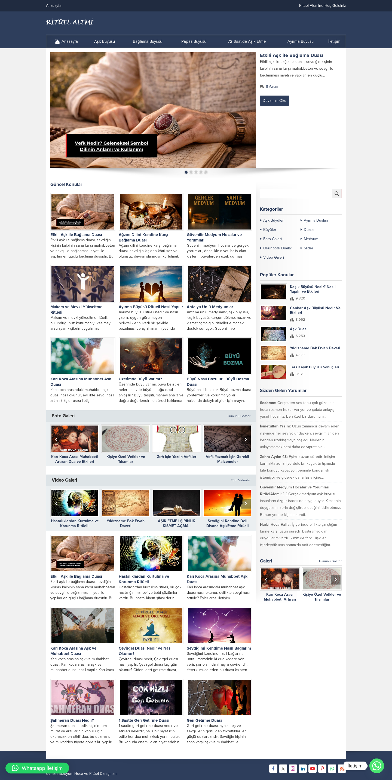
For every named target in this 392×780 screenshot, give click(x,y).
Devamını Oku (274, 100)
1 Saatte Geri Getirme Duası (144, 720)
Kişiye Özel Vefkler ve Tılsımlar (125, 459)
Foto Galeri (272, 239)
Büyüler (269, 229)
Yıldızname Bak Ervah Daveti (126, 523)
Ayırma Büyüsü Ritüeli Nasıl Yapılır (151, 306)
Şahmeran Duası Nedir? (72, 720)
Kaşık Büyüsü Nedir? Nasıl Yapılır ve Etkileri (313, 289)
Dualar (309, 229)
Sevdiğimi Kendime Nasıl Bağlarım (219, 648)
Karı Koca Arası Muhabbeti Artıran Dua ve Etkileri (74, 459)
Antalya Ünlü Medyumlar (210, 306)
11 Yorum (272, 86)
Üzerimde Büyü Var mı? (140, 379)
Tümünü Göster (238, 416)
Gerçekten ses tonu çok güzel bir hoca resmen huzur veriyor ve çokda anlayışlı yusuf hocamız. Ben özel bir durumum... (298, 409)
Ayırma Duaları (316, 220)
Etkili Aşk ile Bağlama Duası (291, 55)
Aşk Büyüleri (273, 220)
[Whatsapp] (376, 765)
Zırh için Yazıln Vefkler (176, 456)
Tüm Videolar (240, 480)
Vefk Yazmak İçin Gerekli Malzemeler (227, 459)
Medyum (311, 239)
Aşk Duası (299, 329)
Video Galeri (273, 257)
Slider (308, 248)
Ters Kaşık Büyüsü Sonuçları (314, 367)
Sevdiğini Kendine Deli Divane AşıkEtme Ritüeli (227, 523)
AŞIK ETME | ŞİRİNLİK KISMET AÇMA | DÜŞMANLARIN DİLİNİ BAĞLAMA (176, 528)
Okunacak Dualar (277, 248)
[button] (37, 768)
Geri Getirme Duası (204, 720)
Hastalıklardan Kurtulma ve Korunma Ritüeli (75, 523)
